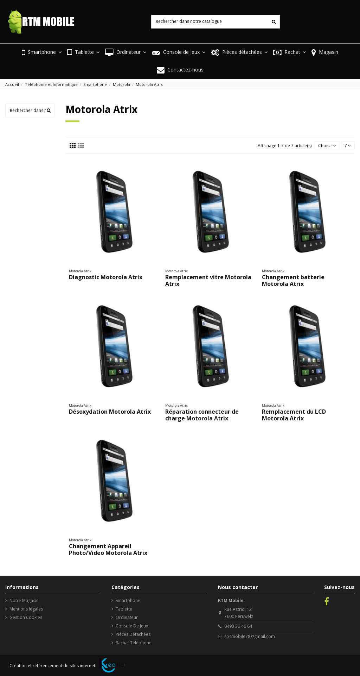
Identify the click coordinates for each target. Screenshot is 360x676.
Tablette (124, 609)
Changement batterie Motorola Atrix (293, 280)
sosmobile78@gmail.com (249, 636)
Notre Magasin (24, 600)
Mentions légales (26, 609)
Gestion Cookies (25, 617)
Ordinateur (127, 617)
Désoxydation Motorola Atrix (110, 411)
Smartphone (128, 600)
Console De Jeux (132, 626)
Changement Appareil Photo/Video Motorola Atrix (108, 549)
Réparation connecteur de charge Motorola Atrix (202, 415)
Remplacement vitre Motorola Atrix (208, 280)
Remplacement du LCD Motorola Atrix (294, 415)
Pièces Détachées (133, 634)
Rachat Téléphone (134, 643)
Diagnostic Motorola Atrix (105, 277)
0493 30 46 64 (238, 626)
